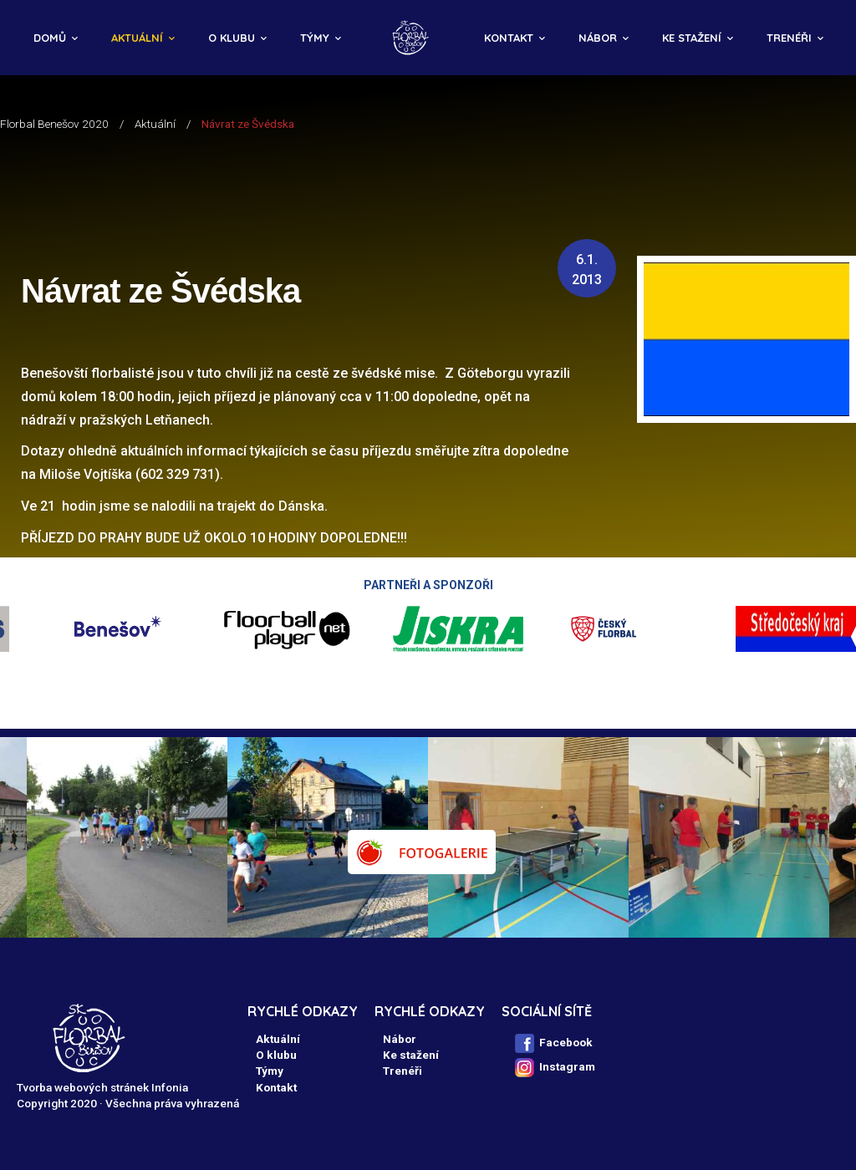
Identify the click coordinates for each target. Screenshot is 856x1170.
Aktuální (137, 37)
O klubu (231, 37)
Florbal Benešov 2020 (54, 123)
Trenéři (789, 37)
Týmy (314, 37)
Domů (49, 37)
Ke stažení (691, 37)
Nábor (597, 37)
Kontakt (508, 37)
